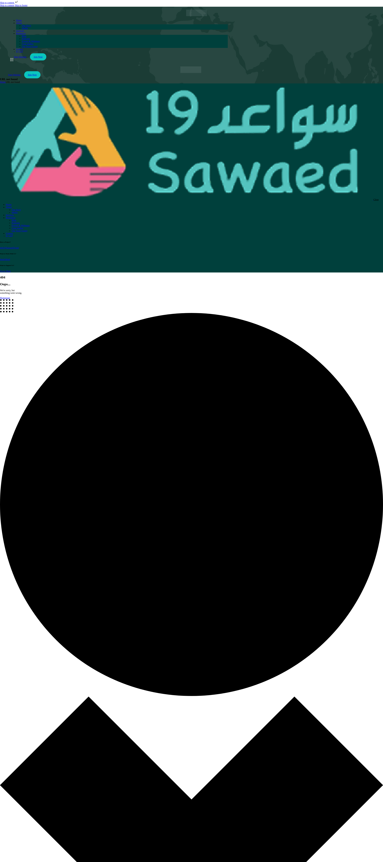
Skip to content (9, 2)
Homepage (5, 298)
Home (3, 82)
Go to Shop (5, 271)
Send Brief (5, 259)
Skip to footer (21, 5)
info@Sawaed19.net (9, 248)
